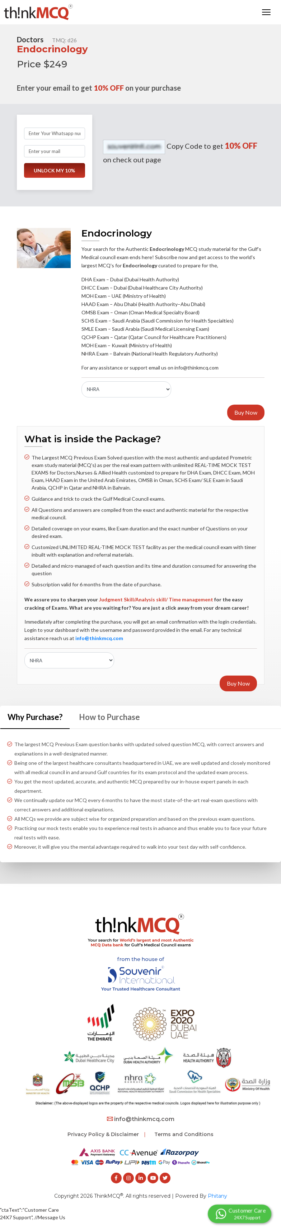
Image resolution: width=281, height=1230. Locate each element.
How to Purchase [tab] (109, 716)
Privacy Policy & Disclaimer (103, 1134)
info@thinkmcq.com (140, 1118)
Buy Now (245, 412)
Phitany (217, 1195)
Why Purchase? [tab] (35, 716)
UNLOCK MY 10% (54, 170)
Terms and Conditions (184, 1134)
